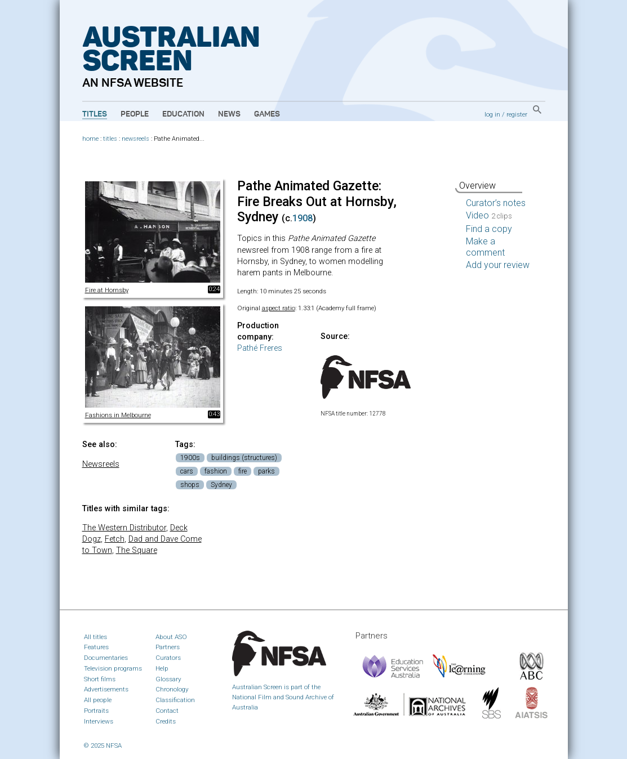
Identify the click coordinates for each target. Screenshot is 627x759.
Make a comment (485, 247)
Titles (94, 114)
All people (98, 700)
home (90, 138)
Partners (167, 647)
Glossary (168, 679)
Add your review (498, 265)
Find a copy (489, 229)
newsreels (135, 138)
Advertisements (106, 689)
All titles (95, 637)
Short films (99, 679)
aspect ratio (278, 308)
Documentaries (106, 658)
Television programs (113, 668)
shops (189, 485)
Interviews (98, 721)
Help (161, 668)
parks (266, 471)
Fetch (114, 539)
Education (183, 114)
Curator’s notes (496, 203)
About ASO (171, 637)
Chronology (172, 689)
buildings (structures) (244, 458)
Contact (167, 711)
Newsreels (100, 464)
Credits (165, 721)
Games (267, 114)
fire (242, 471)
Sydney (221, 485)
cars (186, 471)
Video (489, 215)
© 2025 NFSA (103, 745)
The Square (136, 550)
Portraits (96, 711)
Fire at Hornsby (106, 290)
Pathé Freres (259, 348)
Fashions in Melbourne (118, 415)
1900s (190, 458)
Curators (168, 658)
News (229, 114)
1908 (302, 218)
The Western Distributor (124, 528)
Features (96, 647)
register (516, 114)
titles (110, 138)
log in (492, 114)
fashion (215, 471)
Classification (175, 700)
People (135, 114)
